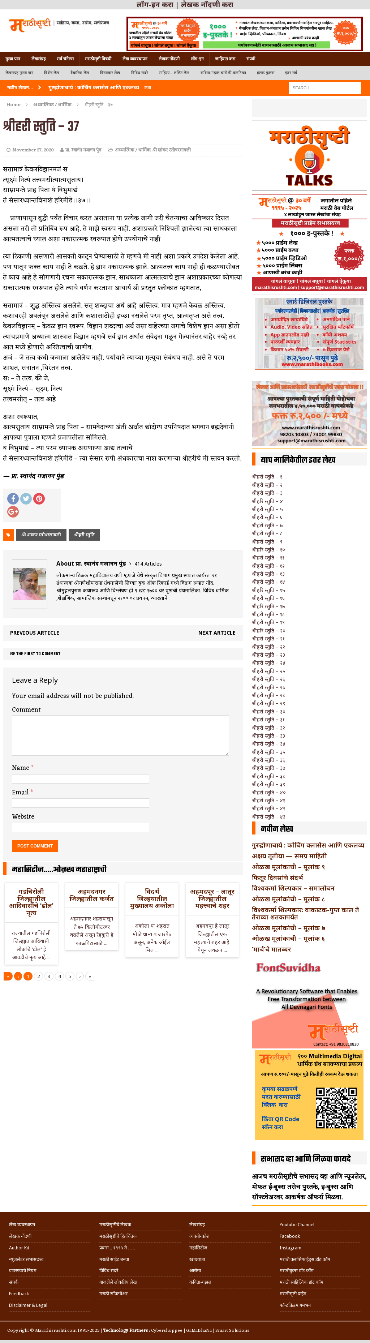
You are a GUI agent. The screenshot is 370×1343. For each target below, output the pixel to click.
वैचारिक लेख (79, 72)
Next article (217, 632)
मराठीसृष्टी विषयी (98, 58)
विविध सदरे (139, 72)
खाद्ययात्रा (197, 1259)
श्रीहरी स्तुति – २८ (268, 695)
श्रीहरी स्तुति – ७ (267, 525)
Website (23, 817)
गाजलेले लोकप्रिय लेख (118, 1282)
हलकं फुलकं (265, 72)
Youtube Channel (297, 1224)
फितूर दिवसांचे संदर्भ (277, 877)
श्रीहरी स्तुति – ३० (268, 711)
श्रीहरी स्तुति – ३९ (268, 784)
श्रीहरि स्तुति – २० (268, 630)
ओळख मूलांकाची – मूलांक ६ (288, 938)
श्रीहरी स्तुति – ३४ (268, 743)
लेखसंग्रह (38, 58)
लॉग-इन (197, 58)
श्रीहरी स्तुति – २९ (268, 703)
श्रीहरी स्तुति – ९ (267, 541)
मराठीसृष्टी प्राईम (293, 1293)
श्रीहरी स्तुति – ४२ (268, 808)
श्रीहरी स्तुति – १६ (268, 598)
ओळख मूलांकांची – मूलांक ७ (288, 927)
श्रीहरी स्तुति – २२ (268, 646)
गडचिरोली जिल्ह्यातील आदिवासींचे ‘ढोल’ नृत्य (31, 902)
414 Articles (148, 563)
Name (21, 768)
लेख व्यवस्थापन (134, 58)
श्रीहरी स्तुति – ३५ (268, 751)
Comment (26, 710)
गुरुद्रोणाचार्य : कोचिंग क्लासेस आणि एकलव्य (308, 845)
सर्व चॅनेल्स (65, 58)
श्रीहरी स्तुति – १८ (268, 614)
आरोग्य (195, 1270)
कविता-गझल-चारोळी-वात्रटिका (223, 72)
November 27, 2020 (33, 150)
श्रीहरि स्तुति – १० (268, 549)
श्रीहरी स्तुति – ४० (269, 792)
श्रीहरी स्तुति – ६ (267, 517)
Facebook (290, 1236)
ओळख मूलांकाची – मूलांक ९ (288, 866)
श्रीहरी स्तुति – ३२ (268, 727)
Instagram (290, 1247)
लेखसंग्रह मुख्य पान (19, 72)
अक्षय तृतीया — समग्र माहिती (289, 855)
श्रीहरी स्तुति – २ (267, 484)
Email (21, 792)
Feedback (19, 1293)
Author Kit (19, 1247)
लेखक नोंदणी (169, 58)
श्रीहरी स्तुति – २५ (268, 671)
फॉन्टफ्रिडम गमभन (295, 1305)
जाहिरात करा (225, 58)
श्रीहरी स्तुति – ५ (267, 509)
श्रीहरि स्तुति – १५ (268, 590)
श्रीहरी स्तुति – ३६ (268, 759)
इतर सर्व (291, 72)
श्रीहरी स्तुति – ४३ (268, 816)
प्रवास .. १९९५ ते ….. (117, 1247)
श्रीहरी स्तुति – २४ (268, 662)
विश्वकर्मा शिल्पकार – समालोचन (293, 888)
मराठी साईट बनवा (114, 1259)
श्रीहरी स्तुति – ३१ (268, 719)
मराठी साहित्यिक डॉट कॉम (301, 1282)
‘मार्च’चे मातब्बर (271, 949)
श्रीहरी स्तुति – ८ (267, 533)
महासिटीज (198, 1247)
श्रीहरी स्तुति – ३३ (268, 735)
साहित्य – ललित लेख (174, 72)
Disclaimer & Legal (28, 1305)
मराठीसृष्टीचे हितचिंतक (118, 1236)
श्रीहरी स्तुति (84, 535)
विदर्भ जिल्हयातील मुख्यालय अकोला (152, 898)
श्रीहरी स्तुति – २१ (268, 638)
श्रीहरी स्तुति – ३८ (268, 776)
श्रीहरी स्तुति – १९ (268, 622)
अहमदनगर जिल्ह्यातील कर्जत (91, 895)
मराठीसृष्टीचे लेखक (115, 1224)
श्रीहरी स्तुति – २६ (268, 678)
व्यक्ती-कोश (199, 1236)
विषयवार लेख (110, 72)
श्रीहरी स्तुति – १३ (268, 573)
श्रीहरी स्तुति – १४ (268, 581)
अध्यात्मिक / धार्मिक (132, 150)
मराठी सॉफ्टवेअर (113, 1293)
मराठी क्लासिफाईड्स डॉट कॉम (305, 1259)
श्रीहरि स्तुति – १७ (268, 606)
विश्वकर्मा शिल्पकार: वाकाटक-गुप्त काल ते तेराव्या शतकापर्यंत (305, 913)
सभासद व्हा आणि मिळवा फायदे (306, 1159)
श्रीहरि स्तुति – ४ (267, 501)
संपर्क (250, 58)
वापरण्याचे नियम (22, 1270)
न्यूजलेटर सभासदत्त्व (26, 1259)
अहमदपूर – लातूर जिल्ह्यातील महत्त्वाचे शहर (212, 898)
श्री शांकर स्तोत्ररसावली (171, 150)
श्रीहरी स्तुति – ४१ (268, 800)
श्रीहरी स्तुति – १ (267, 476)
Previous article (34, 632)
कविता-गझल (200, 1282)
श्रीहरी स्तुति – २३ (268, 654)
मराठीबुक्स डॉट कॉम (297, 1270)
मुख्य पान (12, 58)
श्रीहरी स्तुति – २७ (268, 687)
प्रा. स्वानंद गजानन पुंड (83, 150)
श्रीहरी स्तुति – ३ (267, 492)
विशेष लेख (51, 72)
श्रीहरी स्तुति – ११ (268, 557)
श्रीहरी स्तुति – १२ (268, 565)
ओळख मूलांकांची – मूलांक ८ (288, 898)
